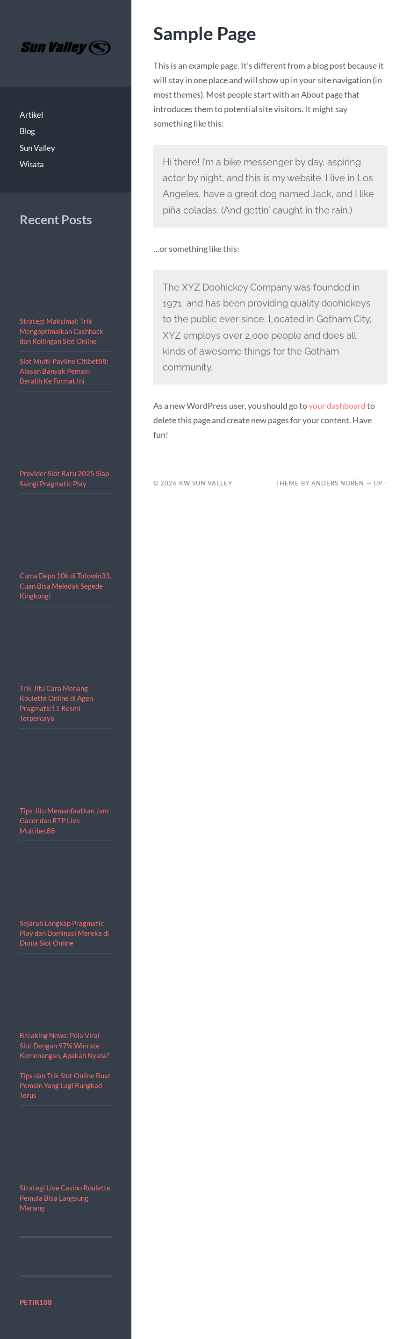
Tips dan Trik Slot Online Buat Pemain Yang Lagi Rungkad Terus (65, 1085)
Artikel (31, 115)
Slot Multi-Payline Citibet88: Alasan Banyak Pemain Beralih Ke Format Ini (64, 371)
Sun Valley (37, 148)
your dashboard (337, 405)
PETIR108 (36, 1302)
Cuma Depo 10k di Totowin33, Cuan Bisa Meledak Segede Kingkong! (65, 585)
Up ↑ (381, 483)
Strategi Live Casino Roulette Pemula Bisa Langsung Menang (65, 1197)
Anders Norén (337, 483)
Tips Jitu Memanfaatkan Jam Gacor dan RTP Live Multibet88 (64, 820)
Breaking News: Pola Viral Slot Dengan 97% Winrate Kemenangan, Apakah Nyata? (64, 1045)
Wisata (32, 164)
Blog (27, 131)
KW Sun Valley (205, 483)
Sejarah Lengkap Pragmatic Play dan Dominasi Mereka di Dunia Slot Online (64, 933)
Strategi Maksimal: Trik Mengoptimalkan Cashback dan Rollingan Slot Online (61, 331)
